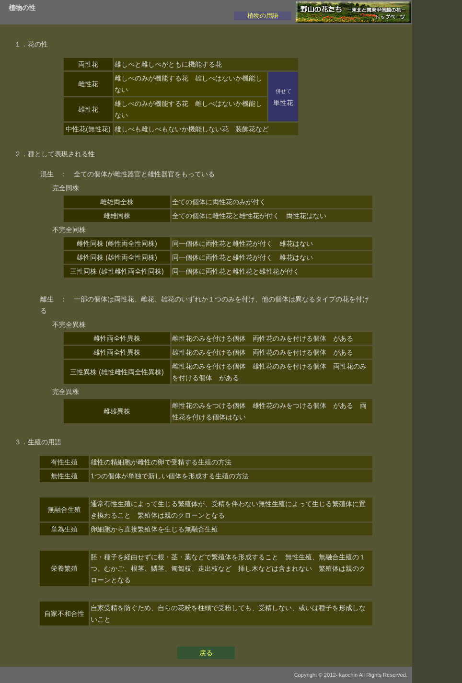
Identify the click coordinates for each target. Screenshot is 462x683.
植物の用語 (262, 15)
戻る (206, 653)
